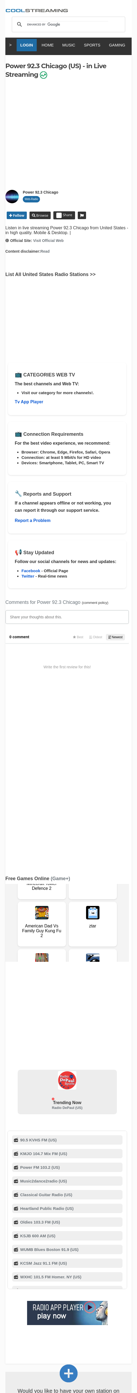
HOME (48, 45)
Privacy (11, 1294)
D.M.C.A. (101, 1288)
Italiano (40, 1325)
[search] (67, 24)
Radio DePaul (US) (67, 931)
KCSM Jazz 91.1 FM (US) (43, 1086)
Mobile (26, 1294)
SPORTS (92, 45)
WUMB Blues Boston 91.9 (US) (49, 1072)
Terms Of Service (26, 1288)
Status (89, 1294)
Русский (117, 1325)
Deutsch (97, 1325)
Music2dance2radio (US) (43, 1004)
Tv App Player (29, 402)
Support (70, 1288)
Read (45, 251)
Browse (41, 215)
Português (60, 1330)
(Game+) (60, 701)
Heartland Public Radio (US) (46, 1031)
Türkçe (80, 1330)
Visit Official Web (48, 240)
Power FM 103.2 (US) (39, 990)
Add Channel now (69, 1240)
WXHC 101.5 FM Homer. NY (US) (50, 1100)
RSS (8, 1288)
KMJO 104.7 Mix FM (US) (43, 976)
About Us (52, 1288)
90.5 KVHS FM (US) (38, 963)
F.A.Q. (86, 1288)
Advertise (44, 1294)
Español (78, 1325)
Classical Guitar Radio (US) (45, 1017)
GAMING (117, 45)
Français (58, 1325)
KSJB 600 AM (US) (37, 1059)
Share (64, 215)
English (22, 1325)
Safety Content (68, 1294)
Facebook (30, 570)
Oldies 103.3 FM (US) (39, 1045)
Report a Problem (32, 520)
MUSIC (68, 45)
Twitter (27, 576)
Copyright (120, 1288)
